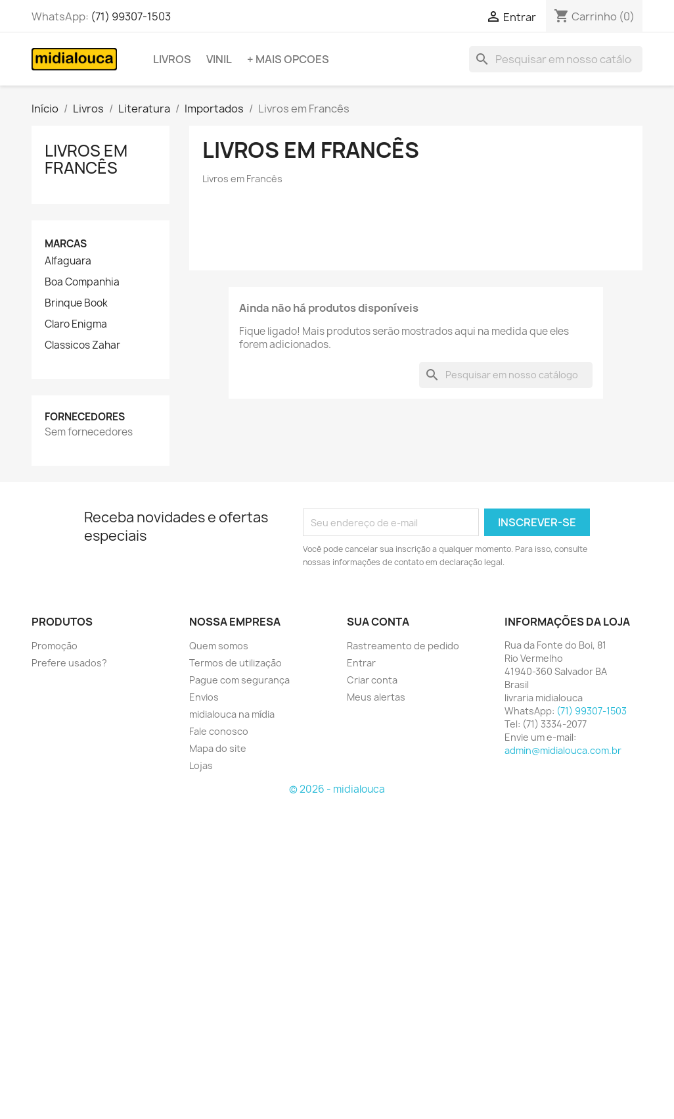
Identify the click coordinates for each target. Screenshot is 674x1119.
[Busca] (555, 59)
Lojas (201, 765)
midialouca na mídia (232, 714)
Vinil (219, 59)
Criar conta (372, 680)
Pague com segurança (239, 680)
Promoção (55, 645)
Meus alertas (376, 697)
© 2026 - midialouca (337, 789)
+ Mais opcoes (288, 59)
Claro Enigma (76, 324)
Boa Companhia (82, 282)
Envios (204, 697)
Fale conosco (218, 731)
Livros (172, 59)
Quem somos (218, 645)
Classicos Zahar (82, 345)
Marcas (66, 244)
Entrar (361, 663)
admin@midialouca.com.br (563, 750)
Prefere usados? (69, 663)
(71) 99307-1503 (131, 16)
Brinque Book (76, 303)
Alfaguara (68, 261)
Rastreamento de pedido (403, 645)
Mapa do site (217, 748)
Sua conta (378, 621)
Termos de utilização (235, 663)
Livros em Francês (86, 159)
